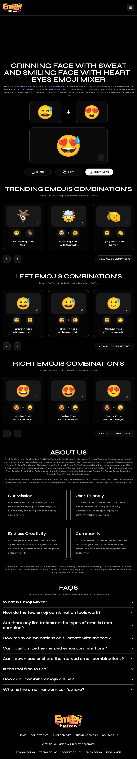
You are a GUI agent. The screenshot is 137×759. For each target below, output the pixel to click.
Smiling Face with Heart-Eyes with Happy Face (23, 418)
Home (22, 735)
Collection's (39, 735)
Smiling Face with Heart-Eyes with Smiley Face (114, 418)
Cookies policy (71, 752)
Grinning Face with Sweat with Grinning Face (68, 331)
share (37, 172)
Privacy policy (25, 752)
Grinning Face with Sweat (26, 86)
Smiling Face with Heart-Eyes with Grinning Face (68, 418)
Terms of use (48, 752)
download (99, 172)
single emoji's (61, 735)
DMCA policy (94, 752)
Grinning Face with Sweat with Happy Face (23, 331)
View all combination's (114, 259)
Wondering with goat (23, 243)
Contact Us (110, 735)
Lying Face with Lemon (114, 243)
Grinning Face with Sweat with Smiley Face (114, 331)
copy (68, 172)
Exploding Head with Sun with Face (68, 243)
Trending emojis (87, 735)
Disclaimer (113, 752)
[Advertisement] (68, 36)
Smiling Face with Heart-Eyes (57, 86)
